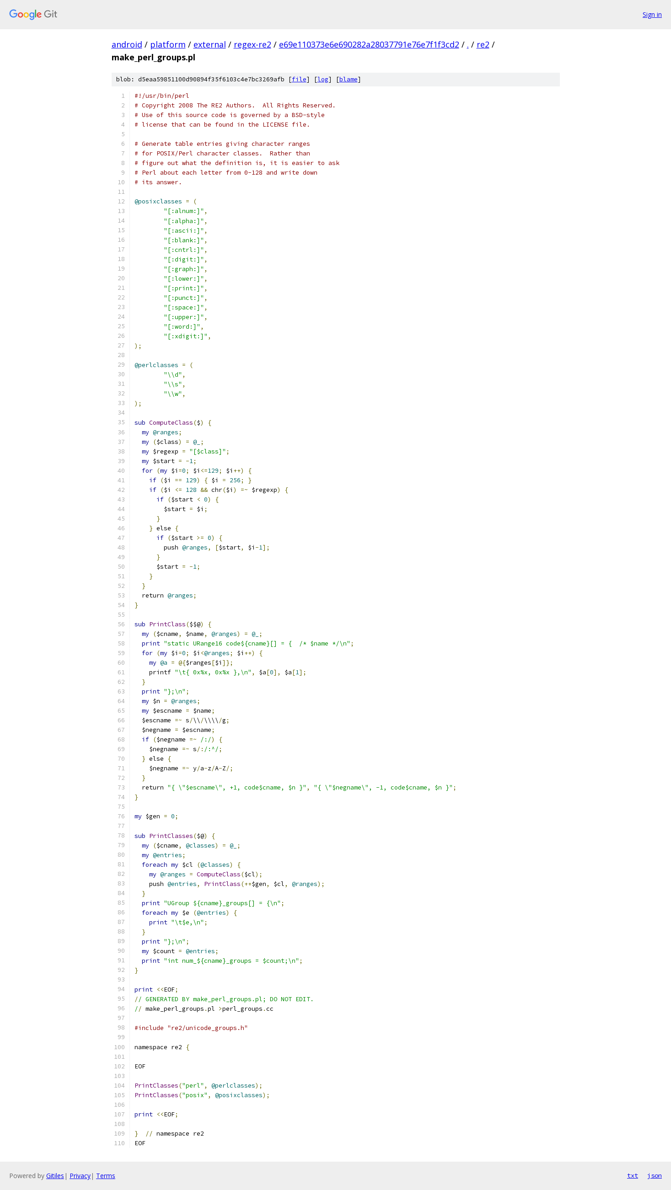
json (654, 1175)
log (322, 79)
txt (632, 1175)
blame (348, 79)
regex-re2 (252, 44)
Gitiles (55, 1175)
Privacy (80, 1175)
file (299, 79)
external (209, 44)
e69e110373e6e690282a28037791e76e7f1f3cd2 (369, 44)
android (127, 44)
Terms (105, 1175)
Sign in (652, 14)
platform (168, 44)
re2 (483, 44)
